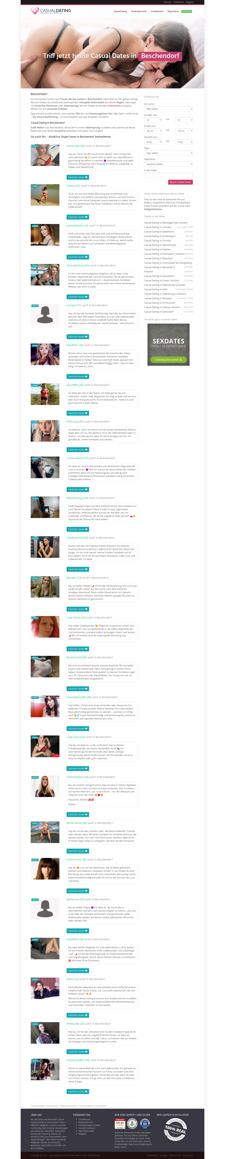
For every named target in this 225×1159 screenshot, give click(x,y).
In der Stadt (150, 170)
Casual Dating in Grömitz (168, 240)
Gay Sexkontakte (86, 1131)
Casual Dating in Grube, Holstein (168, 280)
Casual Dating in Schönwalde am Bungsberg (168, 263)
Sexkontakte (114, 105)
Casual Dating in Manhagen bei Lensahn (168, 223)
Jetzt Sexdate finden (180, 182)
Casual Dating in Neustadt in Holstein (168, 270)
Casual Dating (120, 11)
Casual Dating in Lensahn (165, 227)
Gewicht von (150, 137)
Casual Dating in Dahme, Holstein (168, 307)
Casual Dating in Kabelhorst (168, 231)
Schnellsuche (157, 11)
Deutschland (51, 1105)
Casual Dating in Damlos (168, 249)
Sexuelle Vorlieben (86, 1128)
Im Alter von (150, 115)
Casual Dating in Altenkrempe (168, 245)
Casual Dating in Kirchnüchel (168, 303)
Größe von (150, 126)
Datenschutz (175, 1155)
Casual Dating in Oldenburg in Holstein (168, 294)
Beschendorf (103, 146)
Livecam (167, 2)
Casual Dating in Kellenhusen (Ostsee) (168, 285)
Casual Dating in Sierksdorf (168, 312)
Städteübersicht (139, 11)
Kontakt (163, 1155)
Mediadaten (152, 1155)
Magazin (190, 2)
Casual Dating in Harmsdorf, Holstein (168, 254)
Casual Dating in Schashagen (168, 236)
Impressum (188, 1155)
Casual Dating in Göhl (164, 289)
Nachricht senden (77, 177)
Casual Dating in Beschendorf (93, 1105)
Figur (147, 148)
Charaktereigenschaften (89, 1125)
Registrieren (180, 11)
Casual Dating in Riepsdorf (168, 258)
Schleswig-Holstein (68, 1105)
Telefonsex (178, 2)
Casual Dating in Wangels (164, 298)
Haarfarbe (149, 159)
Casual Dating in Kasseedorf (168, 276)
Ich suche (149, 104)
